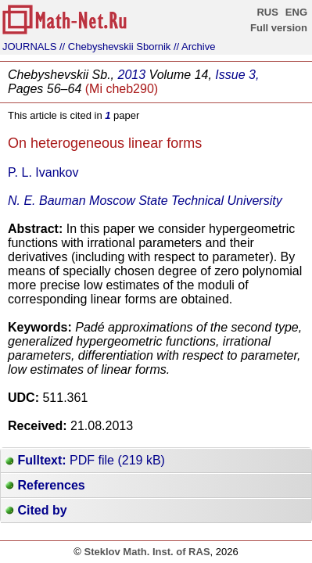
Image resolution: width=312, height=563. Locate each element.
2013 (132, 74)
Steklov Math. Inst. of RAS (147, 552)
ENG (296, 12)
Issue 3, (237, 74)
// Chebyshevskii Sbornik (114, 46)
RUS (267, 12)
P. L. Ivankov (43, 172)
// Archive (194, 46)
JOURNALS (29, 46)
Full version (278, 28)
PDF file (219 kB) (85, 460)
